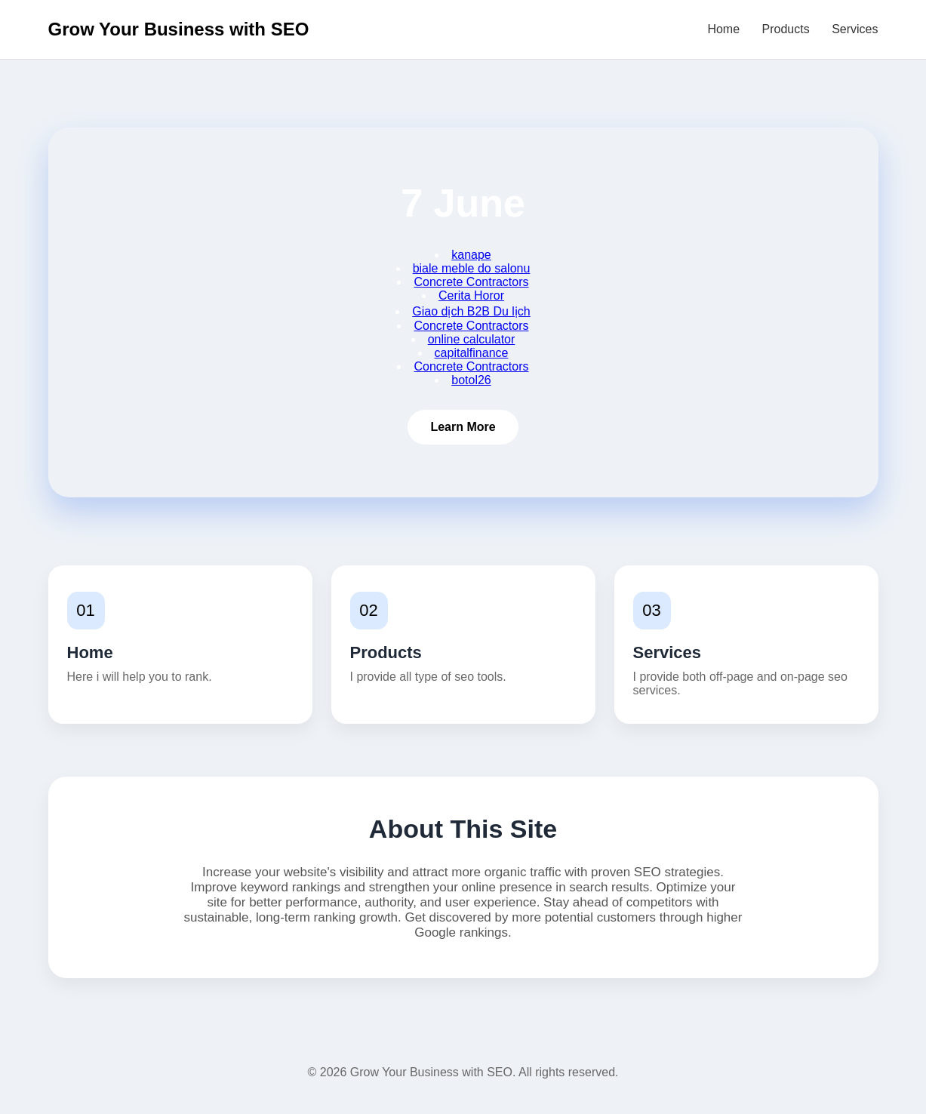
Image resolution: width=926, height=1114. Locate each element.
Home (723, 29)
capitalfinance (472, 352)
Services (855, 29)
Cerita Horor (471, 295)
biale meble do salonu (472, 268)
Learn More (462, 426)
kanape (471, 254)
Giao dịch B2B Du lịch (471, 311)
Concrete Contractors (471, 281)
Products (786, 29)
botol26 (471, 380)
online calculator (471, 339)
